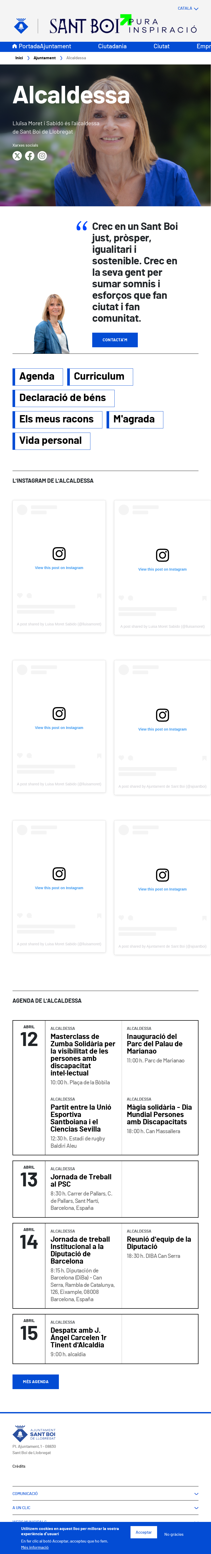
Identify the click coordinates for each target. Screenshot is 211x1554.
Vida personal (50, 441)
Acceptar (144, 1532)
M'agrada (134, 419)
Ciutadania (112, 47)
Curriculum (99, 377)
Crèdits (19, 1467)
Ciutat (162, 47)
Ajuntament (55, 47)
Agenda (36, 377)
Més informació (35, 1547)
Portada (29, 47)
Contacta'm (115, 340)
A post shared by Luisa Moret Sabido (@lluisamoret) (59, 624)
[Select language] (177, 8)
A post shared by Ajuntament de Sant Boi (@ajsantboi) (163, 787)
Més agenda (35, 1382)
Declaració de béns (62, 398)
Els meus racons (56, 419)
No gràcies (174, 1534)
